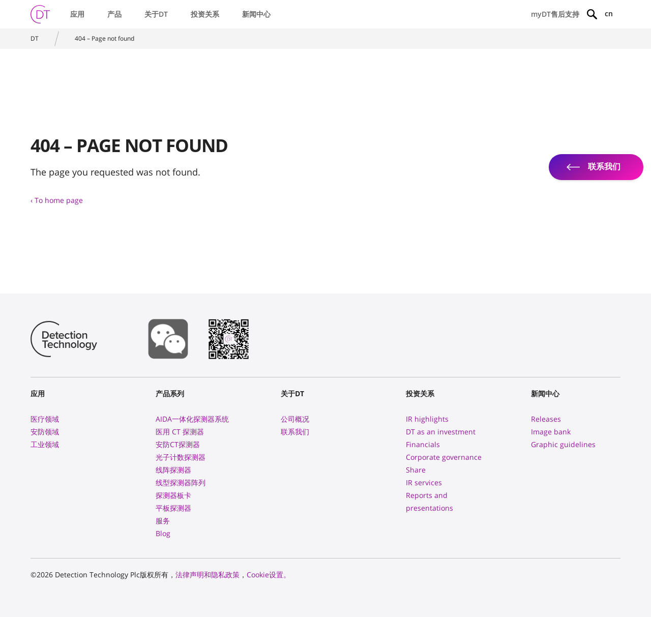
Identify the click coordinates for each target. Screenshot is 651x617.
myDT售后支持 (555, 14)
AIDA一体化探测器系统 (192, 419)
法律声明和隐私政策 (207, 574)
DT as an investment (441, 431)
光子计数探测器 (180, 457)
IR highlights (427, 419)
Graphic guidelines (563, 444)
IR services (424, 482)
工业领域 (45, 444)
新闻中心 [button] (256, 14)
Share (416, 470)
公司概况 (295, 419)
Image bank (551, 431)
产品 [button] (114, 14)
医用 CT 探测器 (180, 431)
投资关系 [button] (205, 14)
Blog (163, 533)
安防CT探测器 (178, 444)
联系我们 (295, 431)
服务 (163, 520)
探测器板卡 (173, 495)
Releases (546, 419)
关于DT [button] (156, 14)
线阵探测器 (173, 470)
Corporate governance (444, 457)
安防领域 (45, 431)
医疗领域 (45, 419)
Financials (423, 444)
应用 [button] (77, 14)
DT (35, 38)
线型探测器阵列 (180, 482)
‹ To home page (57, 200)
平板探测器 (173, 508)
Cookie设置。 (268, 574)
